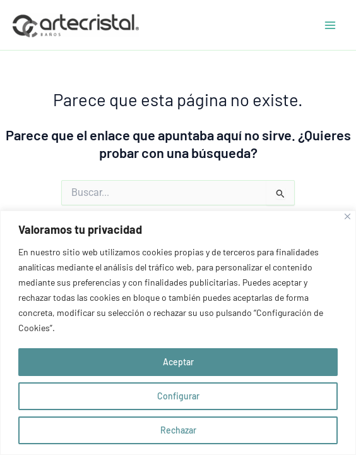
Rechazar (178, 430)
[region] (178, 332)
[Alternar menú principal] (330, 25)
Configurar (178, 396)
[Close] (347, 216)
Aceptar (178, 361)
